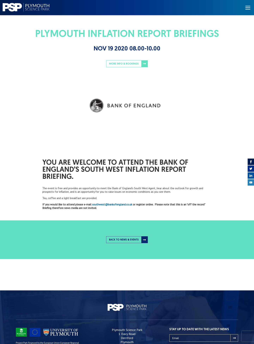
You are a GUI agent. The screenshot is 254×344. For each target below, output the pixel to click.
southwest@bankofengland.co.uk (112, 204)
